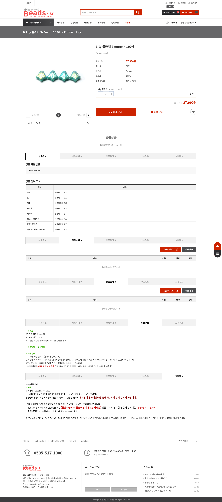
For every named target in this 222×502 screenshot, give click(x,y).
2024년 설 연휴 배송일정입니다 (158, 490)
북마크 (28, 3)
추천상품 (74, 22)
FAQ (97, 489)
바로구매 (115, 112)
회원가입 (170, 3)
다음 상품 (84, 115)
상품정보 (43, 156)
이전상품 (32, 115)
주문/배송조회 (188, 22)
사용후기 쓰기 (170, 249)
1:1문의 (124, 489)
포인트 (98, 75)
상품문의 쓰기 (170, 290)
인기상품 (101, 22)
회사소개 (26, 441)
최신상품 (88, 22)
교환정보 (179, 156)
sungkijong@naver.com (40, 484)
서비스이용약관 (40, 441)
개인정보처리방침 (58, 441)
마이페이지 (85, 441)
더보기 (189, 249)
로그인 (182, 3)
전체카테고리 (33, 22)
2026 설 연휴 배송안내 (154, 474)
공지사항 (72, 441)
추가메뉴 (193, 3)
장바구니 (156, 112)
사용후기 (171, 22)
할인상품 (115, 22)
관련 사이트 (188, 441)
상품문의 (111, 156)
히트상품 (60, 22)
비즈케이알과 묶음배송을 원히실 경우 (160, 486)
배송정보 (145, 156)
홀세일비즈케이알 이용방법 (156, 478)
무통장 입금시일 (151, 482)
